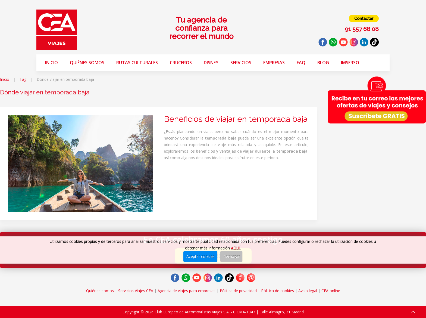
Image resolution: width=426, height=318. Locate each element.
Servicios (240, 63)
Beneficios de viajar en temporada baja (236, 119)
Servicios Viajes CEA (135, 290)
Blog (323, 63)
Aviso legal (307, 290)
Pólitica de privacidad (238, 290)
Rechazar (231, 256)
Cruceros (181, 63)
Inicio (51, 63)
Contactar (363, 18)
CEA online (330, 290)
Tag (23, 79)
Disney (211, 63)
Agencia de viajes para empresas (186, 290)
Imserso (350, 63)
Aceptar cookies (200, 256)
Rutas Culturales (137, 63)
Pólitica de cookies (277, 290)
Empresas (274, 63)
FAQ (301, 63)
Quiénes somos (87, 63)
